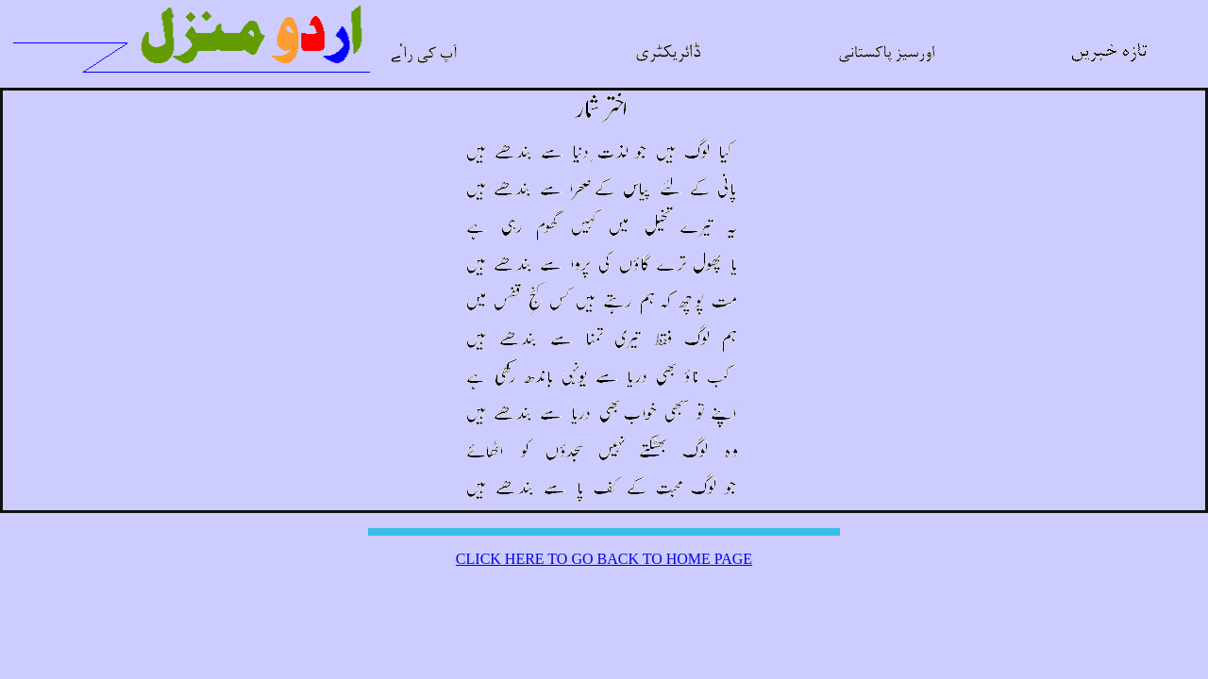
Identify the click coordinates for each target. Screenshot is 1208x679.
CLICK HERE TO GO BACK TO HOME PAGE (604, 559)
